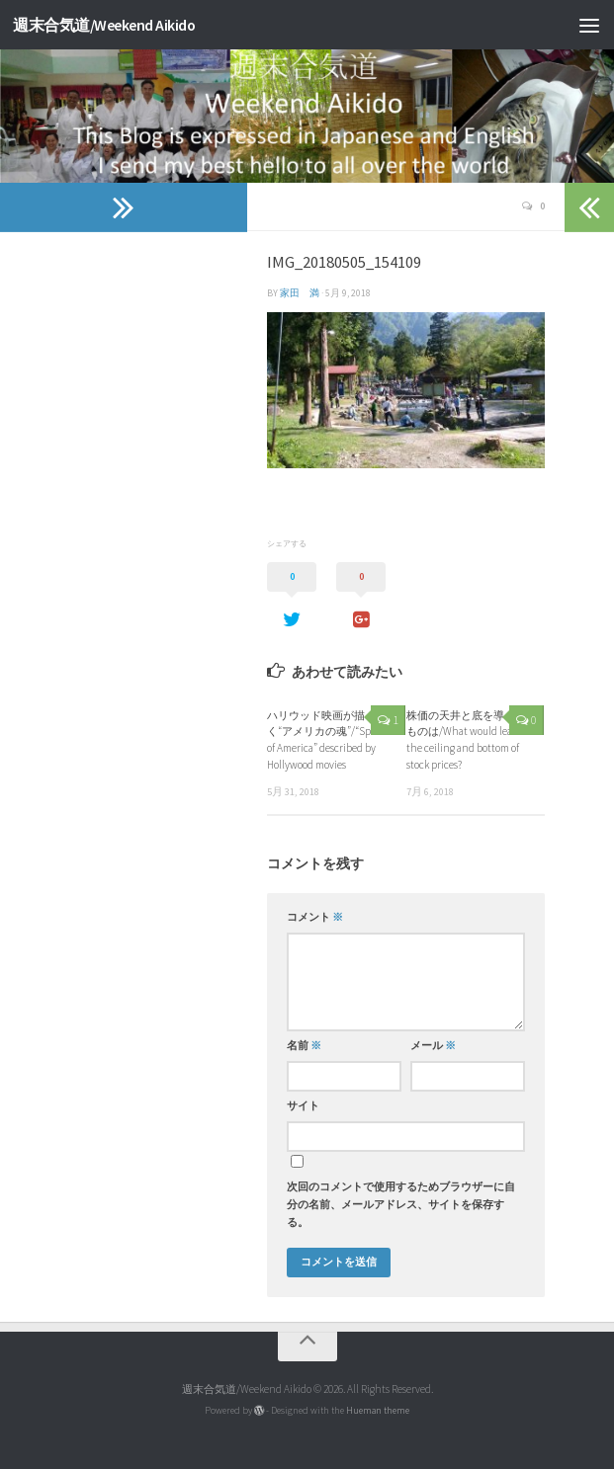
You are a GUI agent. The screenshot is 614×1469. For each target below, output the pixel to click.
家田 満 (299, 292)
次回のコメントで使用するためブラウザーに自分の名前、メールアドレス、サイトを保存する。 (401, 1205)
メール (433, 1045)
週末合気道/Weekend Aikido (104, 25)
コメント (315, 917)
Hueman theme (377, 1410)
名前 (304, 1045)
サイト (303, 1106)
